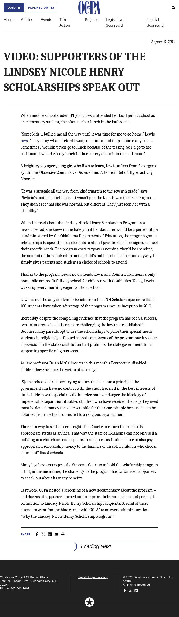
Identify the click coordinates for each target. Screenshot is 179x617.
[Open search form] (173, 7)
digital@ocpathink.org (93, 577)
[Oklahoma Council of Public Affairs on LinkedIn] (136, 590)
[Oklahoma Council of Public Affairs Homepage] (89, 7)
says (24, 140)
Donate (14, 7)
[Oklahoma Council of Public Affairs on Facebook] (125, 590)
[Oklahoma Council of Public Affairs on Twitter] (130, 590)
